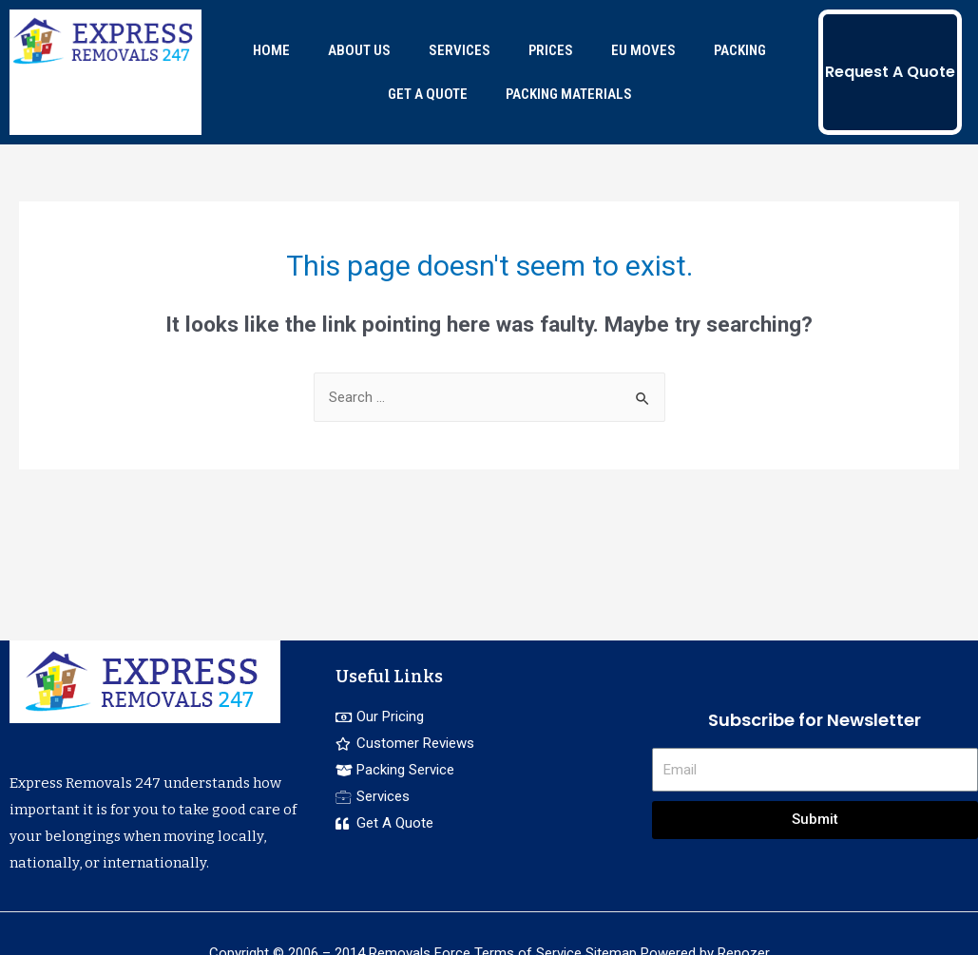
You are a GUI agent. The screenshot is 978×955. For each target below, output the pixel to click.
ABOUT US (359, 50)
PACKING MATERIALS (569, 94)
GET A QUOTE (428, 94)
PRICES (550, 50)
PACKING (740, 50)
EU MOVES (643, 50)
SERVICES (459, 50)
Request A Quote (890, 72)
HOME (271, 50)
